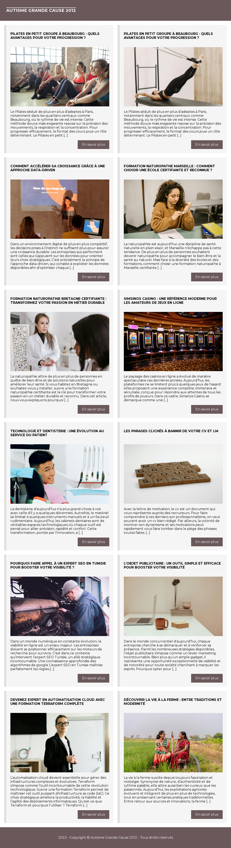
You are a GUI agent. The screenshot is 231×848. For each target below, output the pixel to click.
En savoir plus (93, 144)
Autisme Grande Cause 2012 (41, 10)
